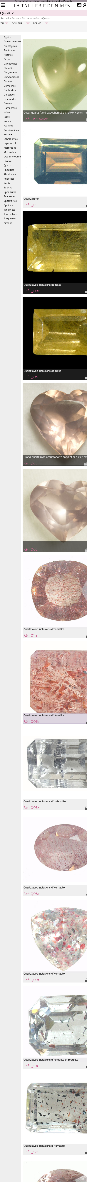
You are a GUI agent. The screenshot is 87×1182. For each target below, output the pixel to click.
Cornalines (10, 85)
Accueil (5, 18)
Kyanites (8, 125)
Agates (7, 37)
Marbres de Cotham (10, 149)
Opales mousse (12, 156)
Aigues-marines (12, 41)
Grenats (8, 103)
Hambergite (10, 108)
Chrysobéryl (10, 72)
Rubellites (9, 178)
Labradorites (11, 139)
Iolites (7, 112)
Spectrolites (10, 200)
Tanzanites (9, 209)
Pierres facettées (30, 18)
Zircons (8, 223)
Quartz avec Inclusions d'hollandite (45, 801)
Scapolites (9, 196)
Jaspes (7, 121)
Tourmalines (10, 214)
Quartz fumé (31, 198)
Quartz (46, 18)
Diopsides (9, 94)
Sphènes (8, 205)
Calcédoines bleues (10, 65)
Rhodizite (9, 170)
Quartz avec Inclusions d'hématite (44, 629)
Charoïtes (9, 68)
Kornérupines (11, 130)
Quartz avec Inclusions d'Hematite (44, 887)
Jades (7, 116)
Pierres (15, 18)
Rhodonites (10, 174)
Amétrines (9, 50)
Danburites (10, 90)
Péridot (7, 161)
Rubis (7, 183)
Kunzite (8, 134)
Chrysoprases (11, 77)
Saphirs (8, 187)
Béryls (7, 59)
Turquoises (10, 218)
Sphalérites (10, 192)
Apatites (8, 54)
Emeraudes (10, 99)
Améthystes (10, 46)
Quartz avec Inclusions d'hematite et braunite (51, 1059)
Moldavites (10, 152)
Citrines (8, 81)
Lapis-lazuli (10, 143)
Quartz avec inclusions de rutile (42, 284)
